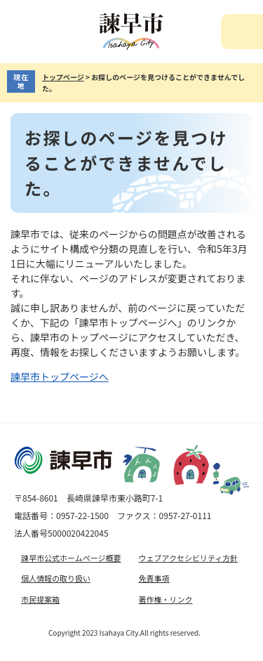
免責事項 (154, 578)
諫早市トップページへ (60, 376)
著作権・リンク (166, 599)
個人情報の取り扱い (55, 578)
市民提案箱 (40, 599)
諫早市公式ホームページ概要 (71, 557)
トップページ (63, 77)
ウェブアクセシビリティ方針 (188, 557)
